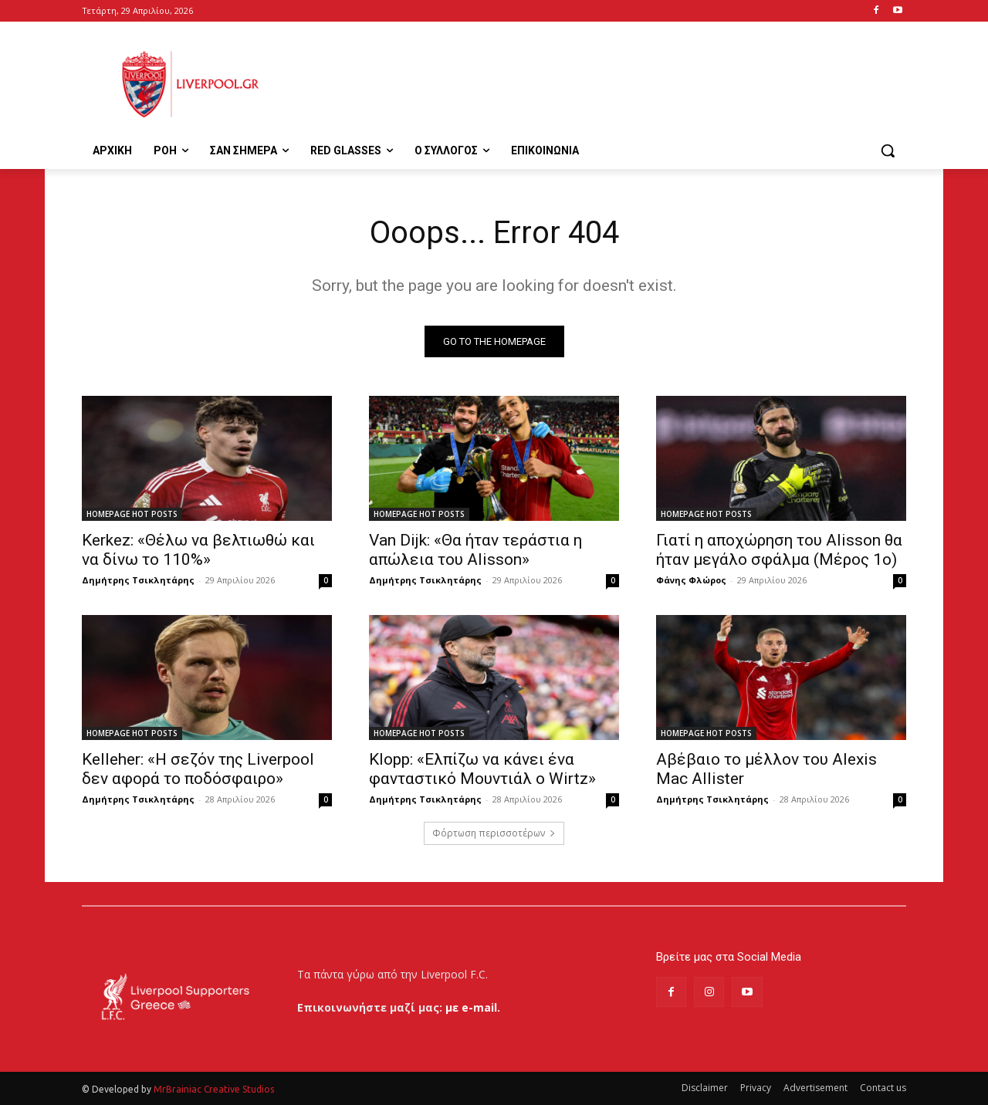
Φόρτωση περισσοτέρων (494, 833)
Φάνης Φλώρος (691, 580)
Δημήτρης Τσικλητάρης (138, 580)
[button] (887, 150)
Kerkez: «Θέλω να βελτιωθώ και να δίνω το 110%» (198, 550)
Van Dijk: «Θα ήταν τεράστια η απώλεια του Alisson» (475, 550)
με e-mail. (472, 1007)
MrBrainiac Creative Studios (214, 1089)
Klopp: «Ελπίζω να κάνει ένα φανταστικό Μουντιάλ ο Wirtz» (482, 769)
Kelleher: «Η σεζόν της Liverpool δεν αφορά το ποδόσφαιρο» (198, 769)
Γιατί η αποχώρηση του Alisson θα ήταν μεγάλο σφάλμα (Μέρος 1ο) (779, 550)
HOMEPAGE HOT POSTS (132, 514)
